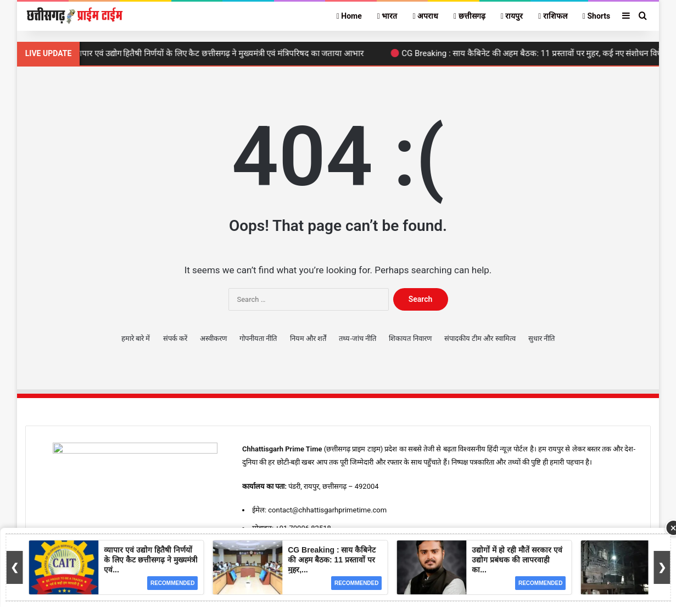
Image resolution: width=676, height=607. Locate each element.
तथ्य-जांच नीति (357, 338)
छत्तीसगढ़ (469, 16)
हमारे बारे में (135, 338)
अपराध (425, 16)
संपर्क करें (175, 338)
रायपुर (512, 16)
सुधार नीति (541, 338)
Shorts (596, 16)
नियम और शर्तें (308, 338)
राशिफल (552, 16)
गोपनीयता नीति (258, 338)
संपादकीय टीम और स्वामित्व (480, 338)
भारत (387, 16)
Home (349, 16)
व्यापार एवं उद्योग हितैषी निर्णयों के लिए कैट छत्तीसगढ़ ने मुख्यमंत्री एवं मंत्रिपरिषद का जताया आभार (220, 53)
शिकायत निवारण (410, 338)
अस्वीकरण (213, 338)
